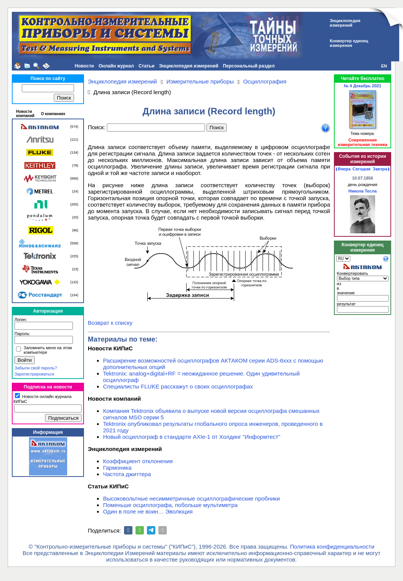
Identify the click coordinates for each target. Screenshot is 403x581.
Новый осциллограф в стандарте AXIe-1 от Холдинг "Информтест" (191, 436)
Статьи (147, 66)
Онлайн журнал (116, 66)
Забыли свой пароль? (36, 368)
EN (384, 66)
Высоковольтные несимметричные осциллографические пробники (191, 498)
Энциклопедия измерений (188, 66)
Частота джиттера (127, 474)
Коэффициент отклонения (138, 461)
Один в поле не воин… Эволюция (148, 511)
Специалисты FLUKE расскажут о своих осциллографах (178, 386)
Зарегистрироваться (34, 374)
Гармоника (117, 467)
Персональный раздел (249, 66)
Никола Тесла (362, 191)
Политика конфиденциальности (332, 546)
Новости (84, 66)
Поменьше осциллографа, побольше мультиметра (170, 505)
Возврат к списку (110, 322)
